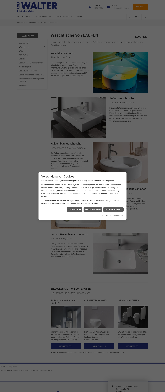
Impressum (106, 211)
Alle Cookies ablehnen (93, 205)
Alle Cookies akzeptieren (113, 205)
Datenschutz (118, 211)
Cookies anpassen (74, 205)
